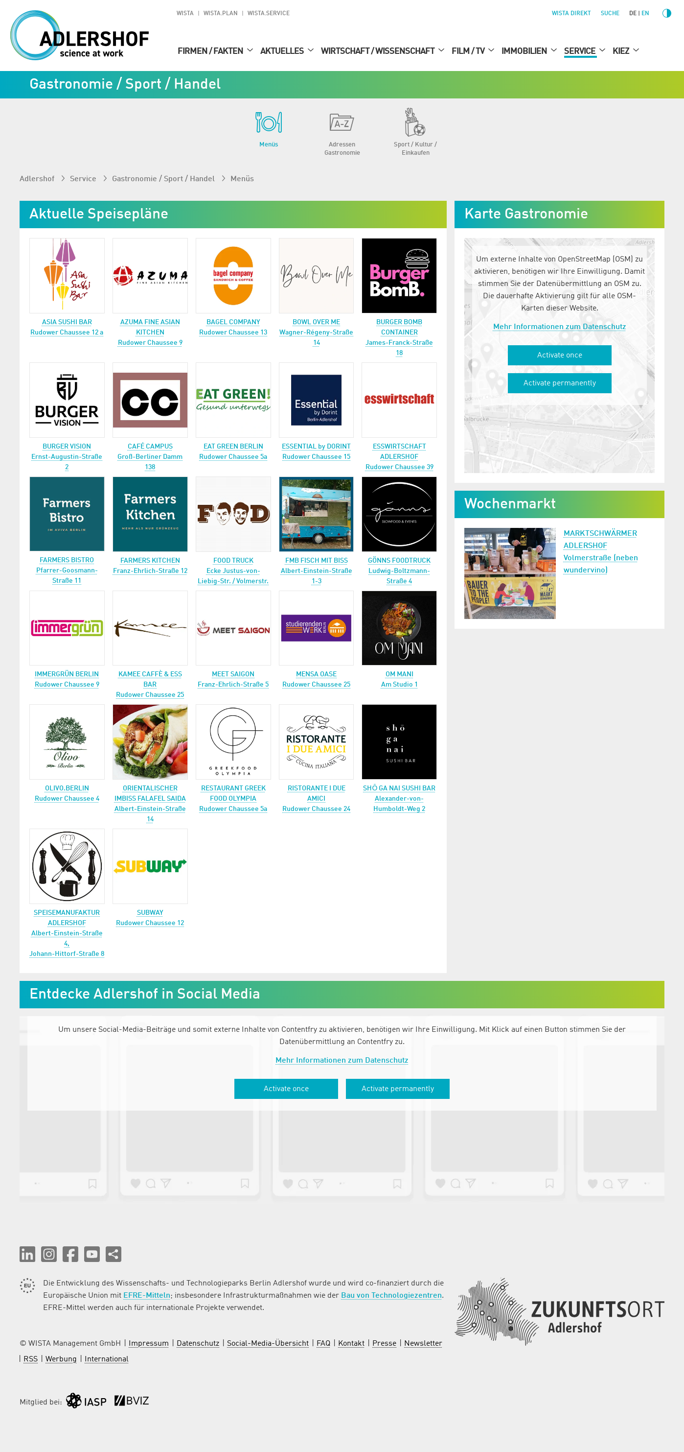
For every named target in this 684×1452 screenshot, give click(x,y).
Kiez (622, 51)
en (645, 14)
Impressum (149, 1344)
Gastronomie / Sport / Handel (164, 179)
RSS (30, 1359)
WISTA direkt (571, 14)
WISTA (185, 14)
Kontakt (351, 1344)
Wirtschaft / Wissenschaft (378, 51)
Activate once (559, 355)
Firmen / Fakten (211, 51)
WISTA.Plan (221, 14)
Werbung (61, 1359)
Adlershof (38, 179)
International (107, 1359)
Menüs (242, 179)
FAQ (323, 1344)
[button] (27, 1254)
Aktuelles (282, 51)
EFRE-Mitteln (146, 1296)
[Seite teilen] (113, 1254)
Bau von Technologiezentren (391, 1296)
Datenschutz (198, 1344)
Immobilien (525, 51)
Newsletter (423, 1344)
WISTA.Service (269, 14)
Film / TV (469, 51)
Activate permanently (560, 383)
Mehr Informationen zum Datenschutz (559, 327)
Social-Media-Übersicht (268, 1344)
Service (580, 51)
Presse (384, 1344)
